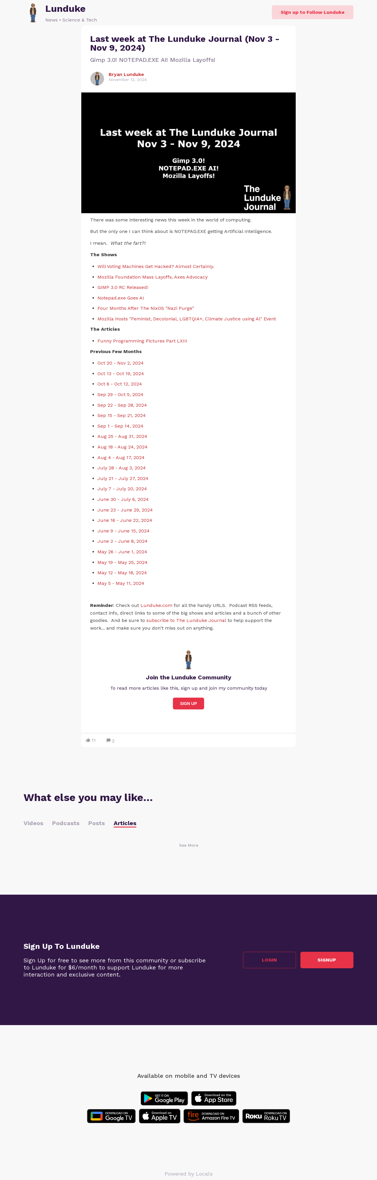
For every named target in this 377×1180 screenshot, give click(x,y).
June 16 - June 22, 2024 (124, 520)
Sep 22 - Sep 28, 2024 (122, 405)
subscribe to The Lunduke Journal (186, 620)
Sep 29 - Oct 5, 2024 (120, 394)
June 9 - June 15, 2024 (123, 531)
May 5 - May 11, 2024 (120, 583)
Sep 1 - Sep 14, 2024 (120, 426)
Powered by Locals (189, 1174)
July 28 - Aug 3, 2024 (121, 468)
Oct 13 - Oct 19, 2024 (120, 373)
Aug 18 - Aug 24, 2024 (122, 447)
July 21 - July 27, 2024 (122, 478)
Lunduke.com (156, 605)
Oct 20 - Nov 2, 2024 (120, 363)
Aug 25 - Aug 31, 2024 (122, 436)
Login (269, 960)
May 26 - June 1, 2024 (122, 552)
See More (188, 845)
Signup (327, 960)
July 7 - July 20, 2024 (122, 488)
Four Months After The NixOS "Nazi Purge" (145, 308)
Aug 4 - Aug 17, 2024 (121, 457)
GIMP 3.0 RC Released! (122, 287)
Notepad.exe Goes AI (120, 298)
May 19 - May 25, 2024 (122, 562)
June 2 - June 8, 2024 (122, 541)
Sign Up (188, 703)
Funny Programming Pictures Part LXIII (142, 341)
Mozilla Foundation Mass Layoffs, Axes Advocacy (152, 277)
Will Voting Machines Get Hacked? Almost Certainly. (155, 266)
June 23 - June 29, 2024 (125, 510)
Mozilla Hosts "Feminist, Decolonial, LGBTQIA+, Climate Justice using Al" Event (186, 319)
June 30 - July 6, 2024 (123, 499)
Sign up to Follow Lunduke (313, 12)
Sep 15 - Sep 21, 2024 (121, 415)
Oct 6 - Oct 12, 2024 (119, 384)
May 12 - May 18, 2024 (122, 572)
